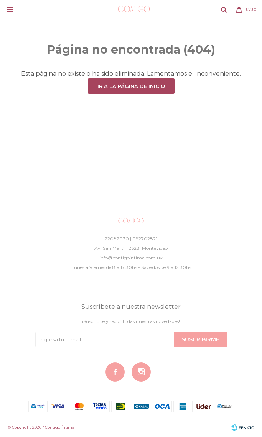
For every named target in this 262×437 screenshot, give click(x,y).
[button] (223, 9)
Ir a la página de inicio (131, 86)
